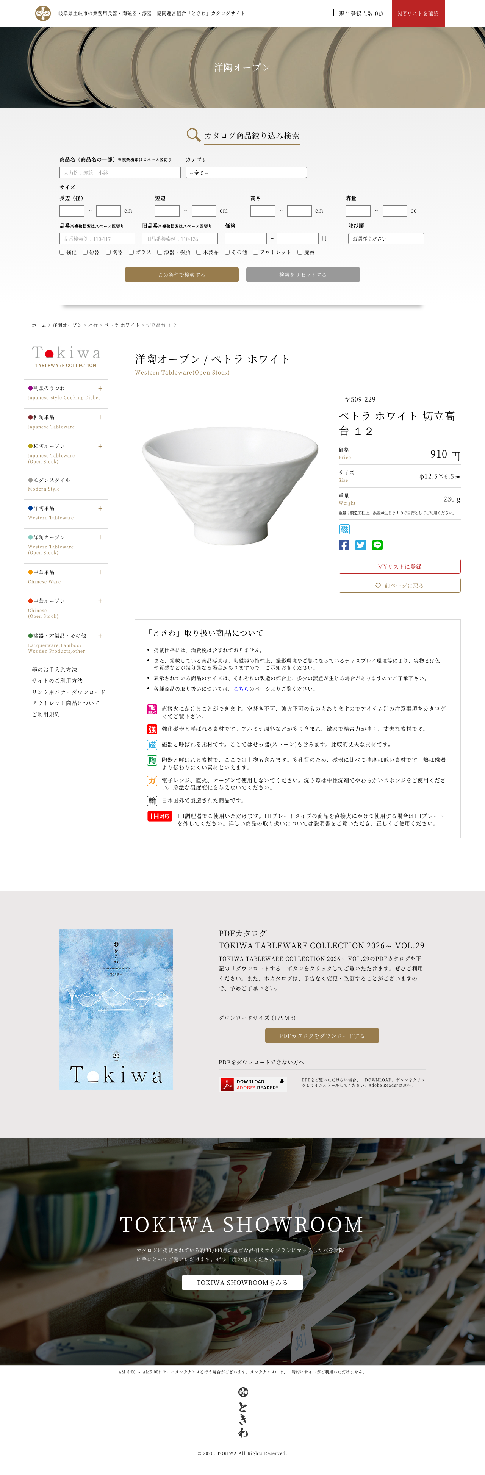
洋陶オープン (67, 325)
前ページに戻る (399, 585)
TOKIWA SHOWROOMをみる (242, 1282)
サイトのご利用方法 (57, 680)
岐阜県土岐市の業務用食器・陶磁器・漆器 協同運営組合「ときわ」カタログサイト (152, 13)
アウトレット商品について (66, 702)
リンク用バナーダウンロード (69, 691)
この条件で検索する (182, 274)
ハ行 (94, 325)
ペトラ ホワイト (123, 325)
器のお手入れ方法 (54, 669)
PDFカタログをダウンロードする (322, 1035)
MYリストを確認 (418, 13)
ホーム (39, 325)
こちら (241, 688)
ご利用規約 (46, 714)
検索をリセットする (303, 274)
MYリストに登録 (400, 566)
